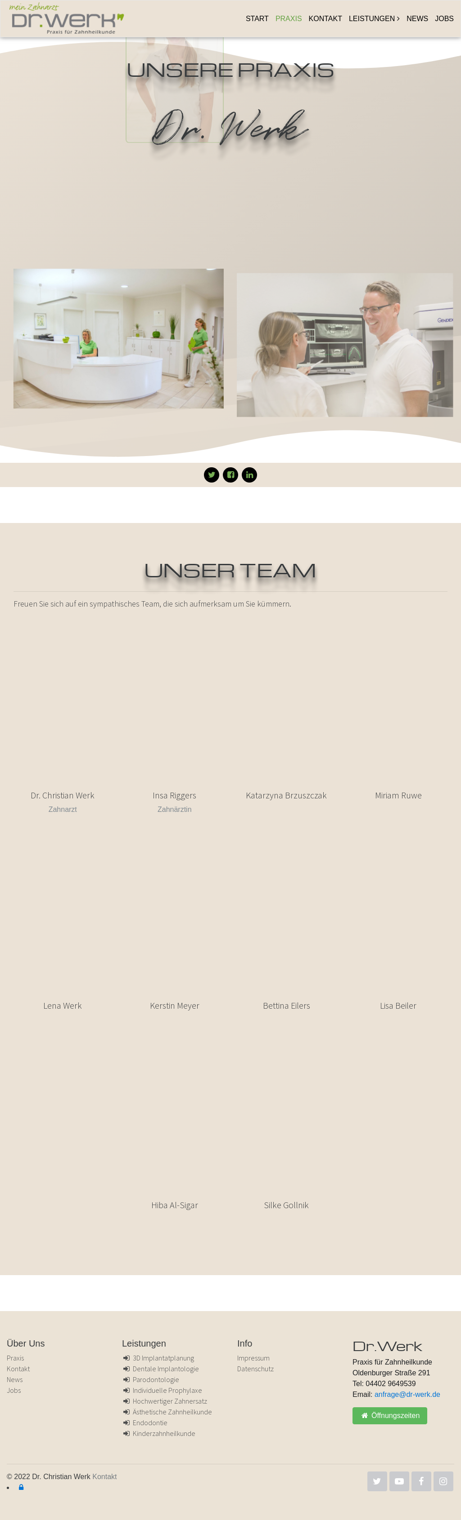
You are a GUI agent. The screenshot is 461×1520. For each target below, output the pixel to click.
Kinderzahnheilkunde (158, 1433)
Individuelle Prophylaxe (162, 1390)
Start (257, 18)
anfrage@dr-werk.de (407, 1394)
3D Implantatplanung (158, 1357)
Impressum (253, 1357)
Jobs (444, 18)
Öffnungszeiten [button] (390, 1415)
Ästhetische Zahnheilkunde (167, 1411)
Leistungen (372, 18)
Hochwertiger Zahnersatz (164, 1400)
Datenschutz (255, 1368)
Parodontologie (150, 1379)
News (417, 18)
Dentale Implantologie (160, 1368)
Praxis (289, 18)
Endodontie (144, 1422)
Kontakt (325, 18)
